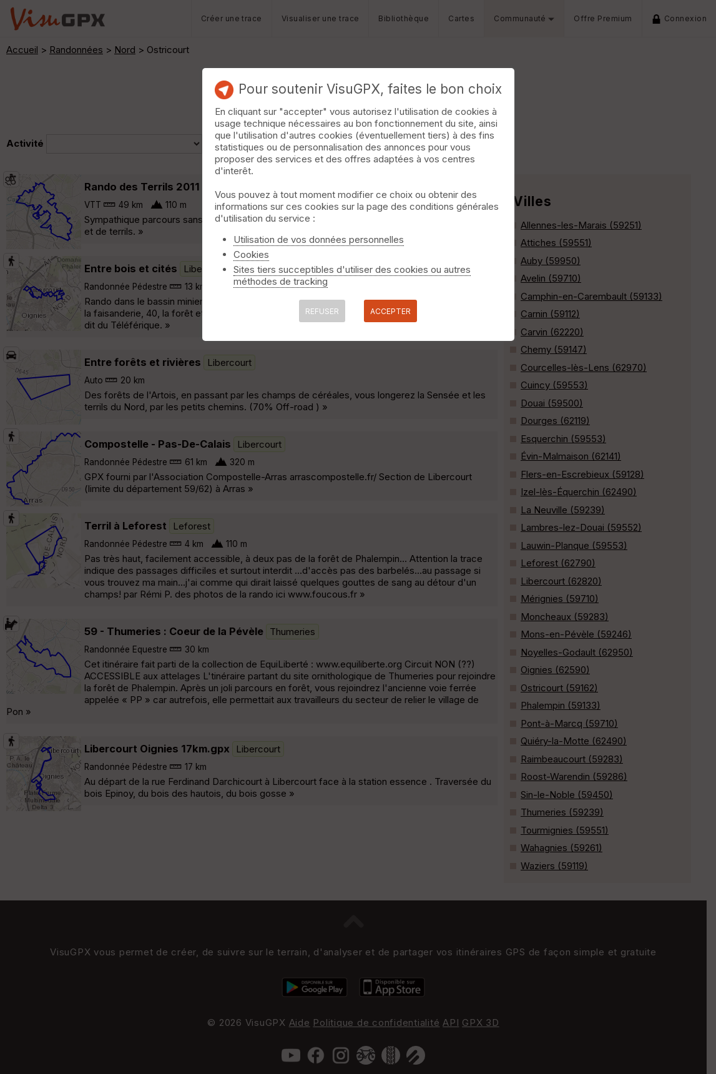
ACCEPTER (390, 311)
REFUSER (322, 311)
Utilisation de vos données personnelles (318, 239)
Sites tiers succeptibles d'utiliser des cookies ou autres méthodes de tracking (352, 275)
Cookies (251, 254)
